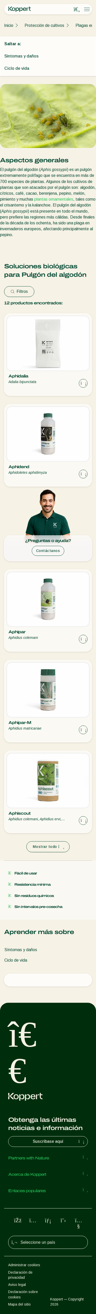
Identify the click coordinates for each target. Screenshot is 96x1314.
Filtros (19, 291)
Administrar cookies (24, 1265)
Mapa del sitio (19, 1304)
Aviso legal (17, 1285)
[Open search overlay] (77, 9)
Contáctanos (48, 551)
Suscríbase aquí (59, 1141)
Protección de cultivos (44, 25)
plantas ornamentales (53, 199)
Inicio (8, 25)
